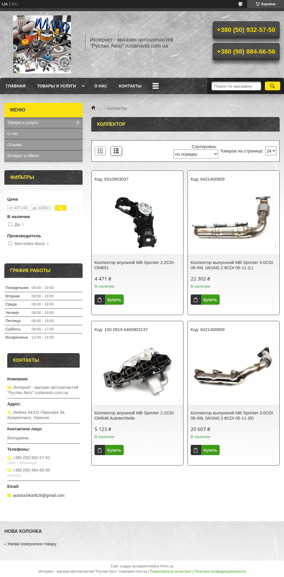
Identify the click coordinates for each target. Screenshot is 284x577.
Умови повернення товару (31, 544)
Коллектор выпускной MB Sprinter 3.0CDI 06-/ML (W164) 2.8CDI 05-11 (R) (232, 415)
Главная (16, 86)
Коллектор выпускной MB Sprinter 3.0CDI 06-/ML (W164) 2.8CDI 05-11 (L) (232, 265)
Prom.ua (166, 566)
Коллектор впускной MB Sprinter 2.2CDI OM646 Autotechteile (134, 415)
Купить (114, 299)
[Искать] (272, 86)
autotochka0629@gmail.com (39, 495)
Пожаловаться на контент (170, 571)
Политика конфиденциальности (219, 571)
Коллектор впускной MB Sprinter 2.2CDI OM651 (134, 265)
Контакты (130, 86)
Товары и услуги (56, 86)
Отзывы (14, 144)
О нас (100, 86)
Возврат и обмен (23, 155)
